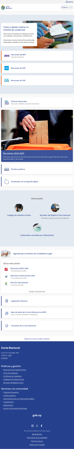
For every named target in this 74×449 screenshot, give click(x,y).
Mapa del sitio (37, 434)
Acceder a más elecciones (37, 291)
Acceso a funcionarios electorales (15, 408)
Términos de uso (37, 441)
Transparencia (8, 402)
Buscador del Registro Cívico (13, 383)
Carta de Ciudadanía (10, 373)
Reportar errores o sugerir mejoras (37, 339)
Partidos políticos (9, 396)
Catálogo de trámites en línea (13, 379)
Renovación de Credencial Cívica (14, 370)
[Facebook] (41, 426)
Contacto (4, 358)
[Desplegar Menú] (65, 7)
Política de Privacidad (37, 445)
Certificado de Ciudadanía (12, 376)
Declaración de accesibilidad (37, 438)
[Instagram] (32, 426)
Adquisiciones (8, 405)
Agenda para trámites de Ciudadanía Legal (32, 253)
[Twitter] (37, 426)
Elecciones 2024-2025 (13, 153)
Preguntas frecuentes (11, 392)
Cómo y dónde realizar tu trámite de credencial (16, 28)
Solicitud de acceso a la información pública (18, 399)
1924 (9, 355)
